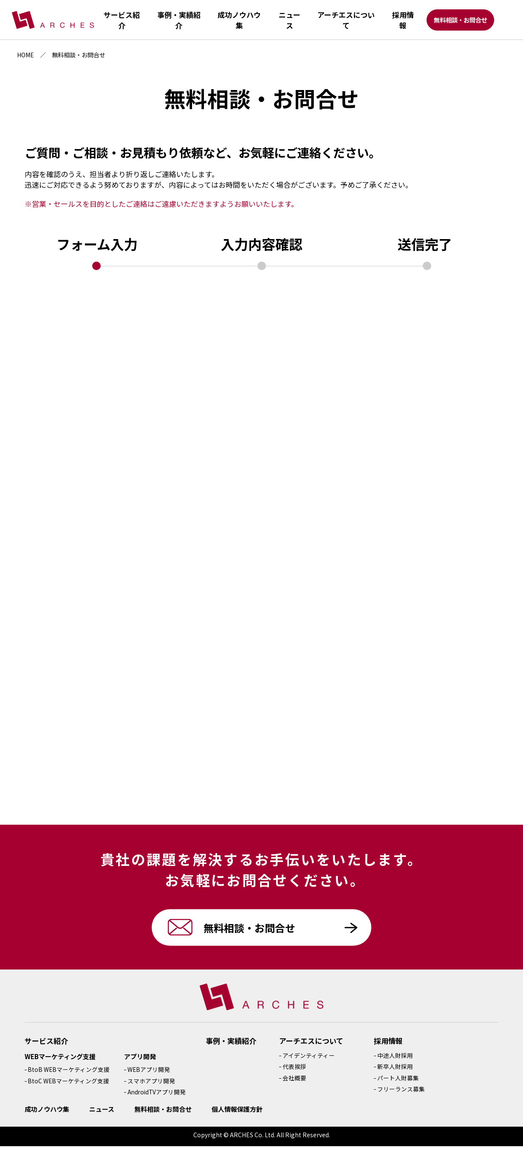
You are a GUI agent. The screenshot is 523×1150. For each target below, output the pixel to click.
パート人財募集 (399, 1081)
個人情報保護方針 (237, 1112)
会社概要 (296, 1081)
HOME (25, 55)
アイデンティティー (310, 1059)
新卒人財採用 (396, 1070)
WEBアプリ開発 (148, 1073)
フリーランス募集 (402, 1092)
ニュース (101, 1112)
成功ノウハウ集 (47, 1112)
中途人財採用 (396, 1059)
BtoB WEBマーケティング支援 (69, 1073)
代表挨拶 (296, 1070)
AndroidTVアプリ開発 (157, 1095)
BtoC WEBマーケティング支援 (69, 1084)
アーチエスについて (313, 1044)
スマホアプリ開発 (151, 1084)
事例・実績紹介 (232, 1044)
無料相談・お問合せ (461, 21)
